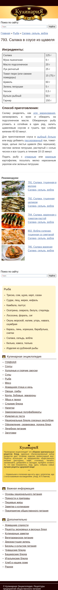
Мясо (8, 383)
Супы (8, 374)
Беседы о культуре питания (20, 546)
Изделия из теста (15, 416)
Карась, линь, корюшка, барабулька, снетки (27, 331)
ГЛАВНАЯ (10, 362)
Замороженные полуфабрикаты (23, 412)
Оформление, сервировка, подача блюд (28, 424)
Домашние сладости (17, 525)
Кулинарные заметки (17, 533)
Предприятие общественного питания (26, 510)
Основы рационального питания (23, 494)
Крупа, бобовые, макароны (20, 395)
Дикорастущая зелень (17, 541)
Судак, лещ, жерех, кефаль (22, 300)
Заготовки (10, 432)
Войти (34, 3)
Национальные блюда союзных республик (29, 420)
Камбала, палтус (16, 305)
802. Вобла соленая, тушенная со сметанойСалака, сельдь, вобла (41, 235)
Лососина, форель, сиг (19, 315)
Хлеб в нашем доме (16, 562)
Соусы (8, 366)
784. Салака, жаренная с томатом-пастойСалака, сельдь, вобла (42, 218)
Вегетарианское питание (19, 537)
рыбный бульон (46, 136)
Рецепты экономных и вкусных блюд (26, 529)
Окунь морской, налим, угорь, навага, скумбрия (27, 322)
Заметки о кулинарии (17, 506)
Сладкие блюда (14, 403)
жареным (50, 156)
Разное (9, 566)
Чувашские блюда (15, 550)
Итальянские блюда (16, 558)
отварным (30, 156)
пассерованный (34, 140)
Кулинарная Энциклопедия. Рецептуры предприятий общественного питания (24, 587)
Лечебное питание (15, 428)
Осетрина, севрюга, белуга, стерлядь (27, 310)
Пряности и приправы (17, 498)
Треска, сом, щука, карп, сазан (24, 295)
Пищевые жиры (14, 502)
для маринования (44, 113)
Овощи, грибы (13, 391)
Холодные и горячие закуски (21, 370)
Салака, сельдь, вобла (19, 338)
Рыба (7, 289)
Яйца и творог (13, 399)
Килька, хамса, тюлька (19, 343)
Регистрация (49, 3)
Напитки (9, 408)
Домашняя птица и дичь (19, 387)
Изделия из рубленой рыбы (22, 348)
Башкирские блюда (16, 554)
